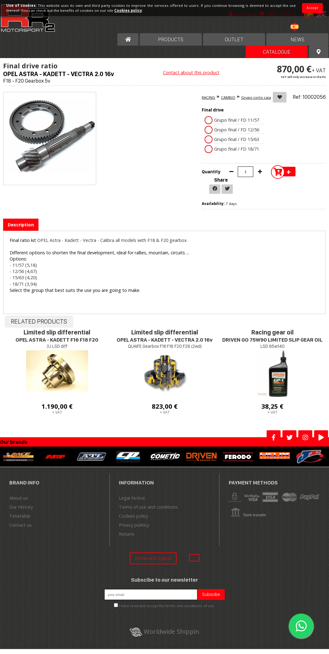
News (297, 39)
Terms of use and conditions (148, 507)
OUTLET (234, 39)
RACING (208, 97)
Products (170, 39)
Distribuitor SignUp (153, 558)
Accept (312, 8)
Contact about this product (191, 72)
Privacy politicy (134, 525)
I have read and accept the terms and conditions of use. (167, 605)
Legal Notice (132, 498)
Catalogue (277, 52)
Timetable (19, 516)
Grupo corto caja (256, 97)
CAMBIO (228, 97)
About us (18, 498)
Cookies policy (133, 516)
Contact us (20, 525)
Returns (127, 534)
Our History (21, 507)
